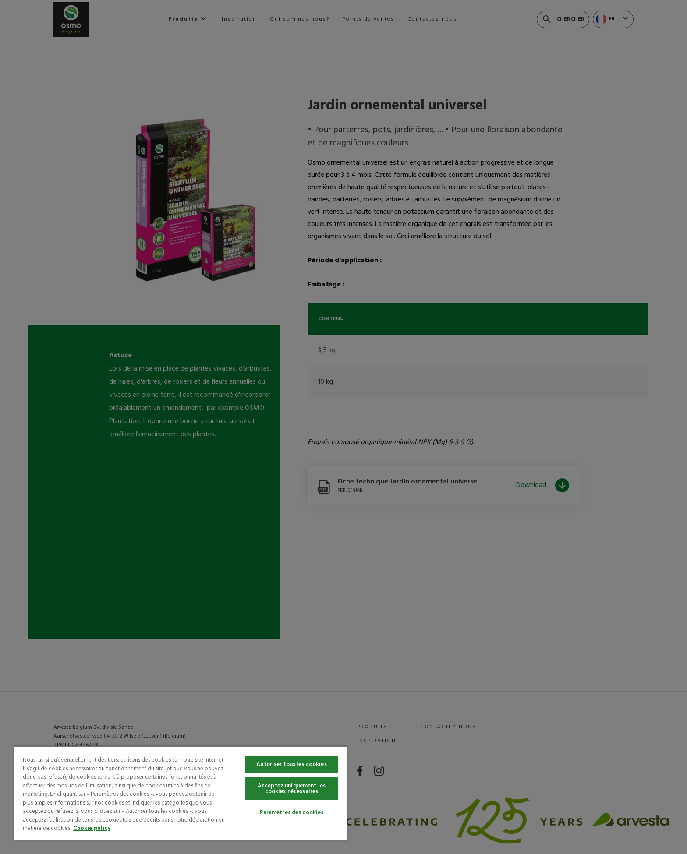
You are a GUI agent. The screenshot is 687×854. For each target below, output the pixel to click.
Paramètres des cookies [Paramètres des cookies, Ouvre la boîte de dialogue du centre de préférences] (292, 812)
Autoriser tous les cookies (291, 764)
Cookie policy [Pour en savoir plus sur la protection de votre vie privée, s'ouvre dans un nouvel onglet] (91, 828)
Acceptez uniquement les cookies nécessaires (292, 788)
